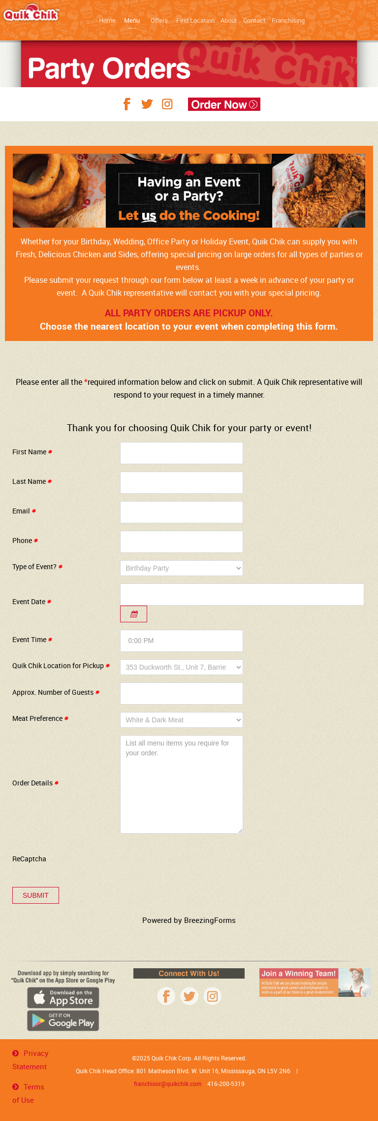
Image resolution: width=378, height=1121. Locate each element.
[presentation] (195, 860)
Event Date (31, 601)
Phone (24, 540)
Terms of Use (28, 1093)
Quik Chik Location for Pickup (60, 665)
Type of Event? (37, 566)
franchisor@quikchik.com (167, 1083)
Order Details (35, 782)
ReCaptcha (29, 858)
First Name (32, 451)
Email (23, 510)
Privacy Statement (30, 1059)
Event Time (32, 639)
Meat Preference (40, 718)
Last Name (31, 481)
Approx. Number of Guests (55, 692)
